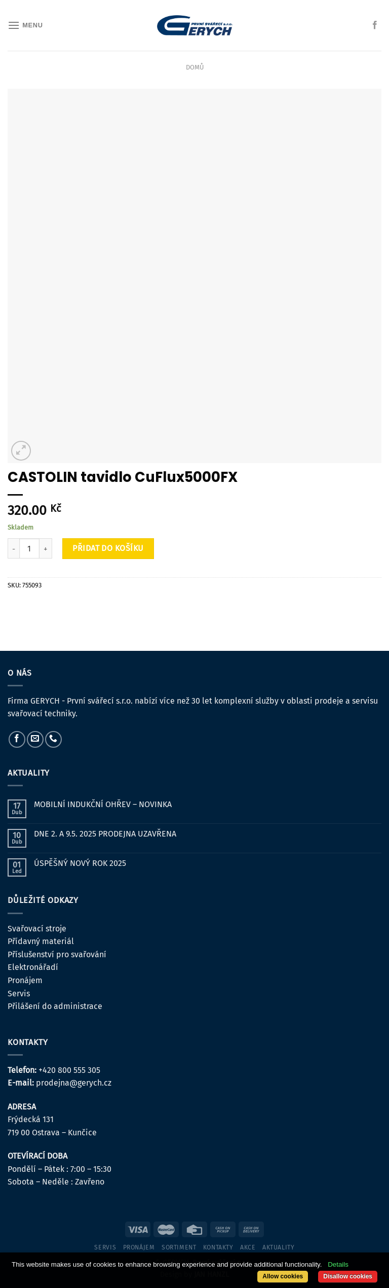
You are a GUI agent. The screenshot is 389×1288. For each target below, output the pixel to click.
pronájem (139, 1247)
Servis (19, 993)
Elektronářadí (33, 967)
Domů (195, 67)
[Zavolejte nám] (53, 739)
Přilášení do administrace (55, 1006)
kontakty (218, 1247)
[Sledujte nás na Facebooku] (375, 25)
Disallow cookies (347, 1276)
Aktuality (278, 1247)
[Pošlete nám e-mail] (35, 739)
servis (105, 1247)
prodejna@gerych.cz (73, 1083)
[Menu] (25, 25)
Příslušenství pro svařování (57, 954)
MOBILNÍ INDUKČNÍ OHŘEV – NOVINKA (103, 804)
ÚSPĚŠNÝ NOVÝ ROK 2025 (80, 863)
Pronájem (25, 980)
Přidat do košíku (108, 548)
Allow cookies (282, 1276)
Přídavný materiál (41, 941)
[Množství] (29, 548)
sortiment (179, 1247)
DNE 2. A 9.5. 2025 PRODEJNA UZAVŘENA (105, 834)
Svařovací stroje (37, 928)
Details (338, 1264)
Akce (247, 1247)
